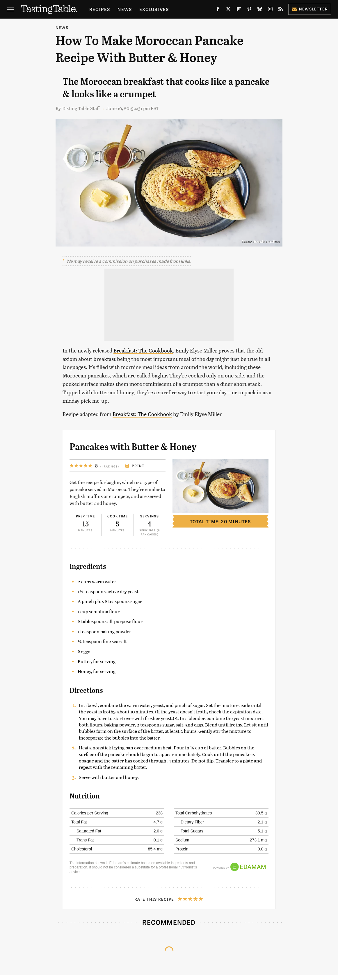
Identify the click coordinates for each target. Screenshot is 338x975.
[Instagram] (270, 10)
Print (134, 465)
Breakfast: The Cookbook (143, 350)
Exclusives (154, 9)
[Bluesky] (260, 10)
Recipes (99, 9)
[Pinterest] (249, 10)
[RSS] (281, 10)
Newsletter (309, 9)
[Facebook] (218, 10)
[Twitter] (228, 10)
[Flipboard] (239, 10)
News (125, 9)
